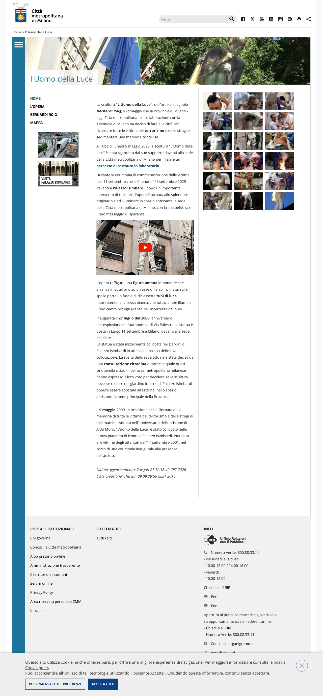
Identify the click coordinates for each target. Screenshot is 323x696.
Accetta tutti (103, 684)
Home (17, 32)
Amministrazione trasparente (55, 565)
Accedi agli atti (223, 653)
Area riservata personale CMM (56, 601)
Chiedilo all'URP (217, 587)
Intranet (37, 610)
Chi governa (40, 538)
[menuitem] (58, 99)
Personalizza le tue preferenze (55, 684)
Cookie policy (37, 667)
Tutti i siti (104, 538)
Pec (214, 596)
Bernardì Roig (43, 115)
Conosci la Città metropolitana (55, 547)
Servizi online (41, 583)
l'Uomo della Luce (38, 32)
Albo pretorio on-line (47, 556)
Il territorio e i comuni (48, 574)
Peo (214, 606)
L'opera (37, 107)
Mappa (36, 123)
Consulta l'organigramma (232, 643)
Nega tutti (302, 666)
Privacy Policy (41, 592)
